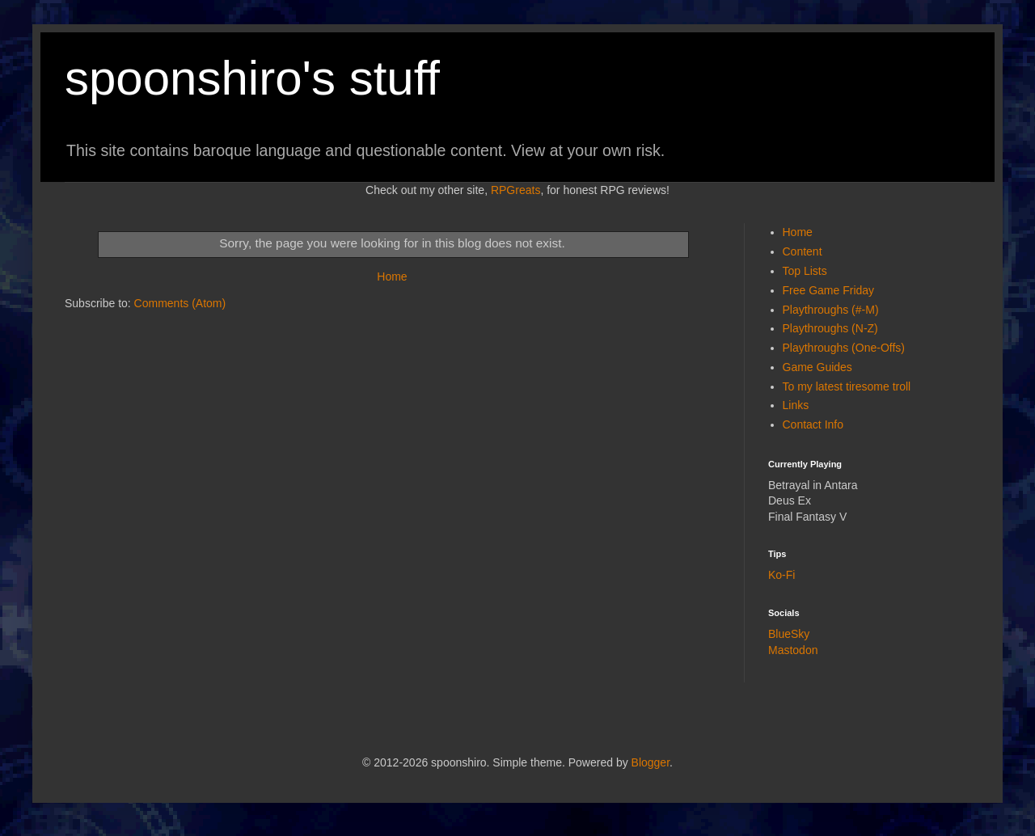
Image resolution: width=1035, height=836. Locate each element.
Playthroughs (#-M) (831, 309)
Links (796, 405)
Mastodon (792, 650)
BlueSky (788, 633)
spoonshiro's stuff (252, 78)
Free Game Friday (829, 290)
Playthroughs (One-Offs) (844, 347)
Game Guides (817, 367)
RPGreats (515, 190)
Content (802, 251)
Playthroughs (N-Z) (830, 328)
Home (392, 276)
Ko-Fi (781, 574)
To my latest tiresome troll (847, 386)
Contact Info (813, 424)
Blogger (651, 762)
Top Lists (805, 270)
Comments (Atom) (180, 303)
